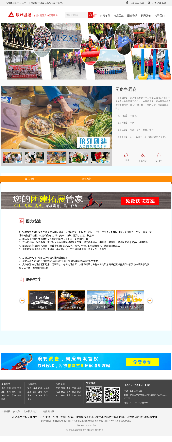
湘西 (3, 399)
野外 (79, 392)
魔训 (74, 392)
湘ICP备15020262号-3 (86, 425)
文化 (40, 395)
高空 (63, 395)
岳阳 (19, 395)
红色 (35, 395)
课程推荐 (86, 178)
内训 (40, 388)
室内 (69, 395)
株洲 (9, 388)
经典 (63, 388)
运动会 (47, 388)
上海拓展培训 (47, 411)
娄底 (14, 395)
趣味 (40, 392)
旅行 (46, 392)
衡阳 (14, 392)
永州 (3, 395)
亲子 (29, 399)
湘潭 (14, 388)
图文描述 (29, 178)
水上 (58, 395)
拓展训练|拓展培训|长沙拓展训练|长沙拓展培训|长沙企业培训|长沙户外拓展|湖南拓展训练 (92, 421)
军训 (69, 392)
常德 (19, 388)
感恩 (79, 388)
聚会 (46, 395)
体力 (63, 392)
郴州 (9, 392)
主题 (29, 392)
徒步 (35, 392)
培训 (35, 388)
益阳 (3, 392)
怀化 (9, 395)
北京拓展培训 (30, 411)
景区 (29, 395)
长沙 (3, 388)
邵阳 (19, 392)
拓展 (29, 388)
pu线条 (16, 411)
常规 (58, 388)
